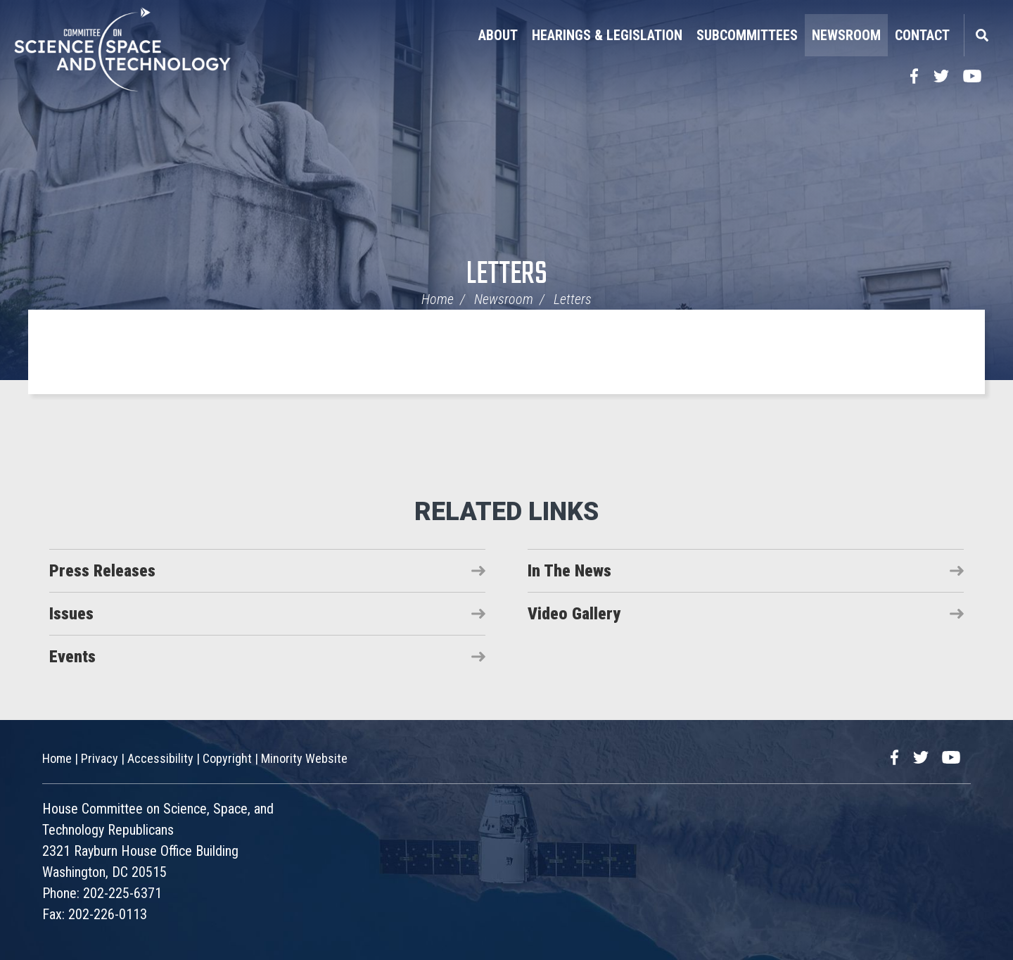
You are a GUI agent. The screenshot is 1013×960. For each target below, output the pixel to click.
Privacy (99, 758)
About (498, 35)
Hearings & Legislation (607, 35)
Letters (506, 275)
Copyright (227, 758)
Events (72, 657)
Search (981, 35)
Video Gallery (574, 614)
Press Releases (102, 571)
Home (437, 299)
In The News (569, 571)
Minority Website (304, 758)
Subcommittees (747, 35)
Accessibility (160, 758)
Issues (71, 614)
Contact (922, 35)
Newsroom (846, 35)
